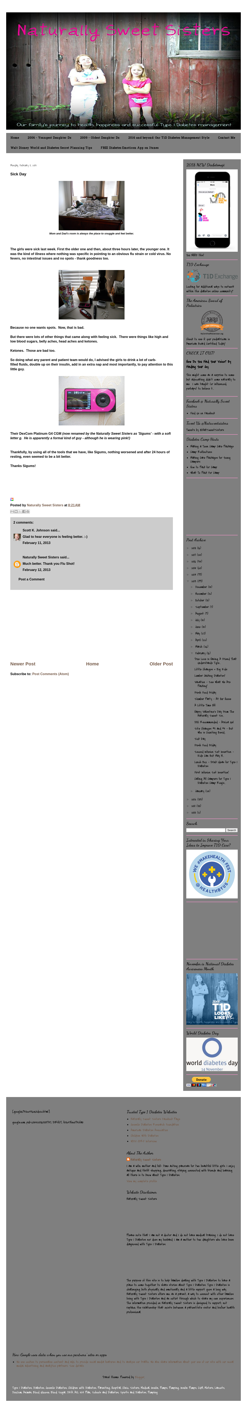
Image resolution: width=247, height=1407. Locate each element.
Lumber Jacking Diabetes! (210, 675)
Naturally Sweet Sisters (45, 505)
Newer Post (22, 663)
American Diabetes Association (149, 1130)
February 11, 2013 (36, 543)
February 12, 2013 (36, 570)
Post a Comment (31, 579)
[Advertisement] (91, 625)
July (198, 620)
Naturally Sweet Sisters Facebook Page (155, 1119)
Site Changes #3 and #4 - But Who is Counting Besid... (214, 730)
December (201, 587)
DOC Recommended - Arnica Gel (214, 722)
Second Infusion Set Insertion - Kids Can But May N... (214, 754)
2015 (194, 568)
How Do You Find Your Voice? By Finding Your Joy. (208, 364)
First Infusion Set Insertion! (212, 772)
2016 (194, 561)
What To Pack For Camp (204, 473)
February (201, 653)
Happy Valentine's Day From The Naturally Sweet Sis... (214, 713)
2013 (194, 581)
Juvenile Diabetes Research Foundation (155, 1124)
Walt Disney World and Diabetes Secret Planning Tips (51, 148)
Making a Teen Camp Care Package (212, 446)
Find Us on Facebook (202, 413)
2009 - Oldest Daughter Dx (100, 138)
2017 (194, 555)
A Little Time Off (205, 705)
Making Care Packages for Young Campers (210, 459)
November (201, 594)
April (198, 640)
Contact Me (226, 138)
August (200, 613)
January (200, 791)
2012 (194, 799)
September (202, 607)
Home (14, 138)
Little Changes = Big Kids (211, 669)
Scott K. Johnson (36, 530)
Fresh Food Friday (205, 692)
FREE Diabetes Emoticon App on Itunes (129, 148)
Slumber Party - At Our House (213, 699)
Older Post (161, 663)
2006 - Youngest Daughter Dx (49, 138)
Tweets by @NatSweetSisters (205, 430)
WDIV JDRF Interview (144, 1141)
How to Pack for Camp (203, 467)
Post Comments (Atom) (50, 674)
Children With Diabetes (144, 1135)
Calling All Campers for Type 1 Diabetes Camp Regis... (213, 781)
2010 (194, 812)
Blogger (139, 1377)
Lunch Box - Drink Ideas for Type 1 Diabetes (216, 764)
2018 (194, 548)
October (200, 600)
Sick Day (200, 739)
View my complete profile (142, 1181)
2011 (194, 806)
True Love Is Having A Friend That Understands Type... (216, 661)
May (198, 633)
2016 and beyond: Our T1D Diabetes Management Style (168, 138)
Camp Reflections (201, 452)
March (199, 646)
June (198, 627)
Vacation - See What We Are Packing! (213, 684)
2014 (194, 574)
